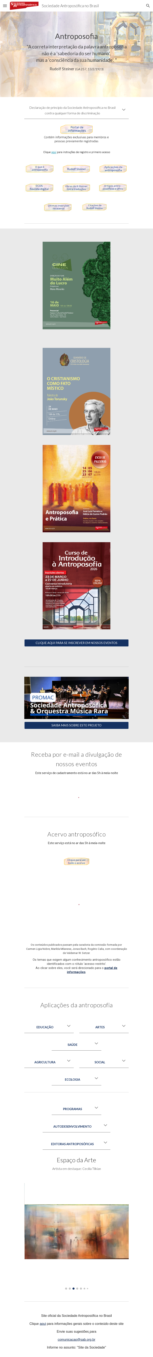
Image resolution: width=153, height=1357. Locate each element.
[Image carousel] (76, 1236)
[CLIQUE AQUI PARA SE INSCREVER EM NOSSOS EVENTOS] (76, 643)
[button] (5, 5)
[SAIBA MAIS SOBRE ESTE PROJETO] (76, 725)
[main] (76, 51)
